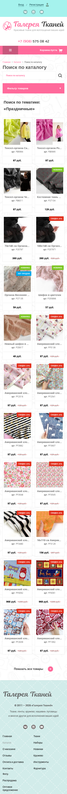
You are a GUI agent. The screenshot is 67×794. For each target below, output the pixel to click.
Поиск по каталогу (33, 62)
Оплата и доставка (13, 762)
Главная (7, 62)
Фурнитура (40, 768)
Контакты (8, 768)
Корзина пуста (51, 50)
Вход (21, 4)
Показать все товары (33, 669)
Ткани (37, 736)
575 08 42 (33, 41)
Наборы (38, 742)
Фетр (5, 774)
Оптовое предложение (10, 788)
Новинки (38, 749)
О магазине (9, 749)
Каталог (17, 62)
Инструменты (41, 762)
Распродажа (10, 780)
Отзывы (7, 755)
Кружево (38, 755)
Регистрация (36, 4)
